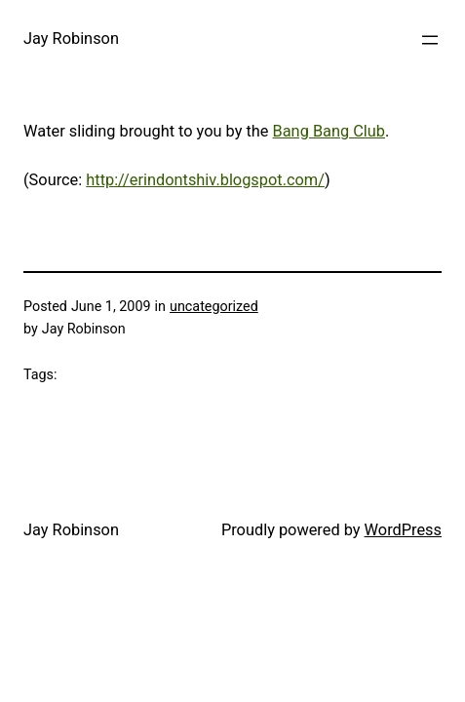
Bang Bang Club (329, 131)
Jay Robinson (71, 38)
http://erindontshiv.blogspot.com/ (205, 180)
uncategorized (214, 306)
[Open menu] (430, 40)
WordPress (403, 530)
